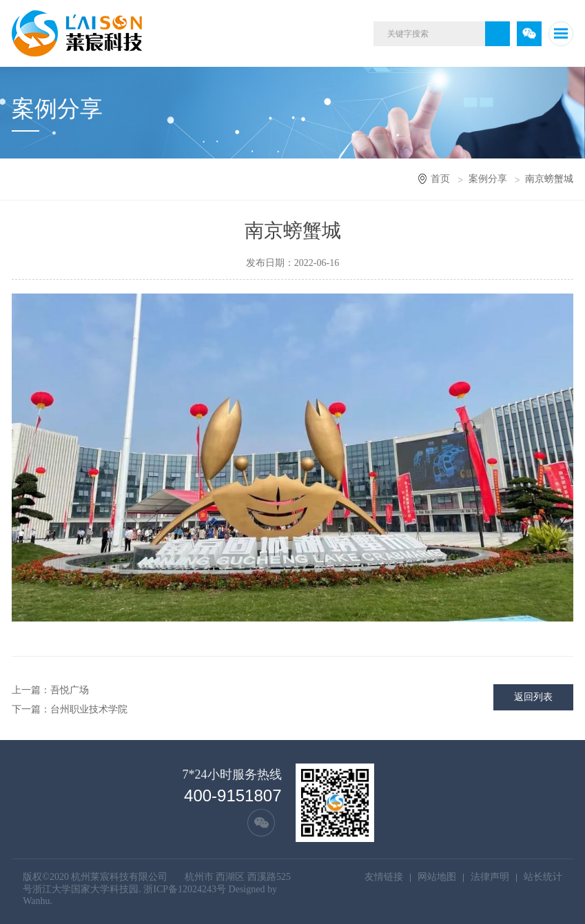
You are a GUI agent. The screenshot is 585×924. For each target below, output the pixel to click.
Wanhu (36, 901)
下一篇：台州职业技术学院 (69, 709)
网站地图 (437, 877)
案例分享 (488, 179)
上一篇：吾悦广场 (50, 690)
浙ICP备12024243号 (184, 889)
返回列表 (533, 697)
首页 (440, 179)
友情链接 (384, 877)
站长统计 (543, 877)
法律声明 (490, 877)
